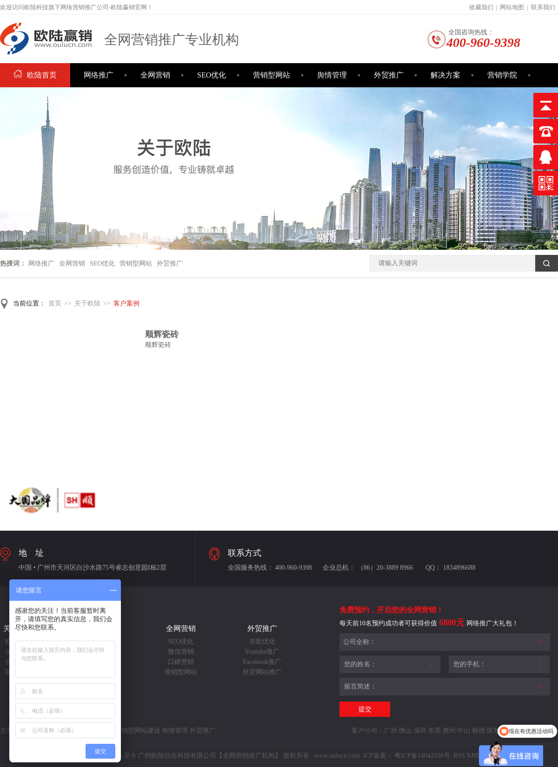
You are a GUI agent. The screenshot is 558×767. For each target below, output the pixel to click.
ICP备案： (378, 755)
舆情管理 (332, 75)
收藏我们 (481, 7)
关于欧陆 (87, 303)
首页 (54, 303)
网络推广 (98, 75)
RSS (458, 755)
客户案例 (126, 303)
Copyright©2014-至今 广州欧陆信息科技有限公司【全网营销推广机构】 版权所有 (194, 755)
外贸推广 (389, 75)
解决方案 (445, 75)
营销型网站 (271, 75)
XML (473, 755)
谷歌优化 (262, 641)
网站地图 (512, 7)
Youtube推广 (262, 651)
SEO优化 (211, 75)
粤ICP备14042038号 (422, 755)
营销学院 (502, 75)
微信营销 (181, 651)
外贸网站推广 (262, 672)
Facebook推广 (262, 661)
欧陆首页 (35, 75)
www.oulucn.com (337, 755)
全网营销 (155, 75)
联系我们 (543, 7)
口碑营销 (181, 661)
